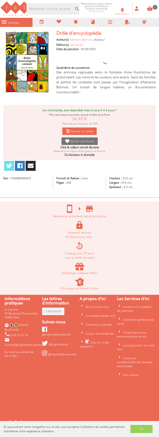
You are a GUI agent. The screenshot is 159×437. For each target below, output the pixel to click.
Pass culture (130, 375)
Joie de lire (76, 45)
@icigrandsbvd (55, 344)
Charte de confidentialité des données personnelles (134, 362)
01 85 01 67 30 (16, 335)
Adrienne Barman (81, 39)
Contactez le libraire (98, 324)
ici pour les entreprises (99, 333)
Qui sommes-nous (97, 307)
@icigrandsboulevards (59, 354)
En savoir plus (96, 7)
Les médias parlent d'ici (100, 315)
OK (142, 429)
